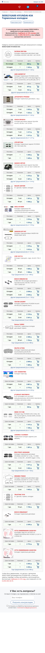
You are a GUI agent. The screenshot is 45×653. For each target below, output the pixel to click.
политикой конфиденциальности (27, 608)
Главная (5, 12)
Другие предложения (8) (22, 92)
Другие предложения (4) (22, 430)
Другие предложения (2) (22, 367)
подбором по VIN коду (18, 579)
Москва (6, 2)
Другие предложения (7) (22, 181)
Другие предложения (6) (22, 115)
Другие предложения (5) (22, 225)
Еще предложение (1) (22, 275)
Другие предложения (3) (22, 70)
